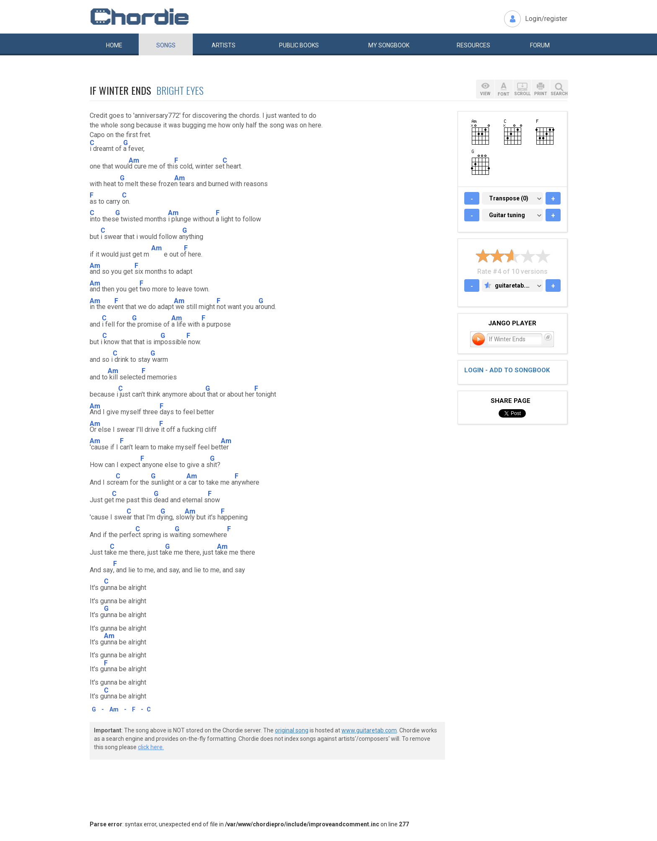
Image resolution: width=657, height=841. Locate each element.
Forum (540, 45)
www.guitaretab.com (369, 730)
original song (291, 730)
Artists (223, 45)
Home (114, 45)
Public (299, 45)
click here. (151, 747)
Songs (166, 45)
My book (388, 45)
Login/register (546, 19)
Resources (473, 45)
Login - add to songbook (507, 370)
